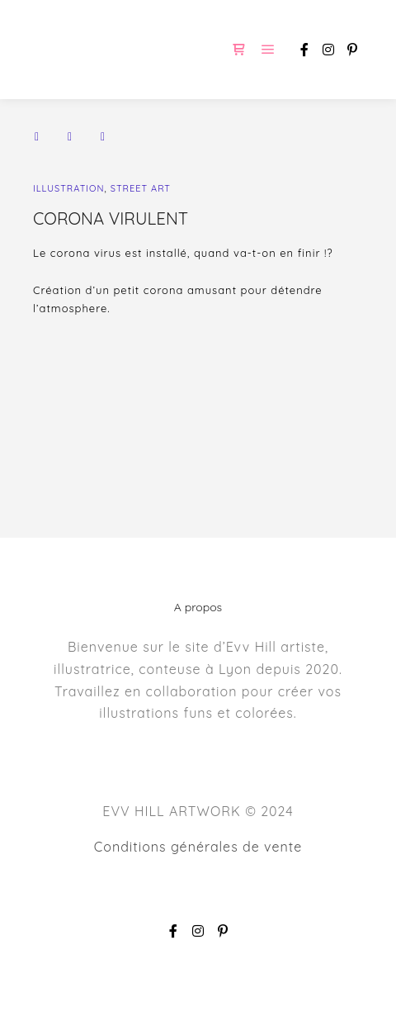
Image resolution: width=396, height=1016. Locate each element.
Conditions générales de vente (198, 846)
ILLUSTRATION (69, 188)
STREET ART (141, 188)
